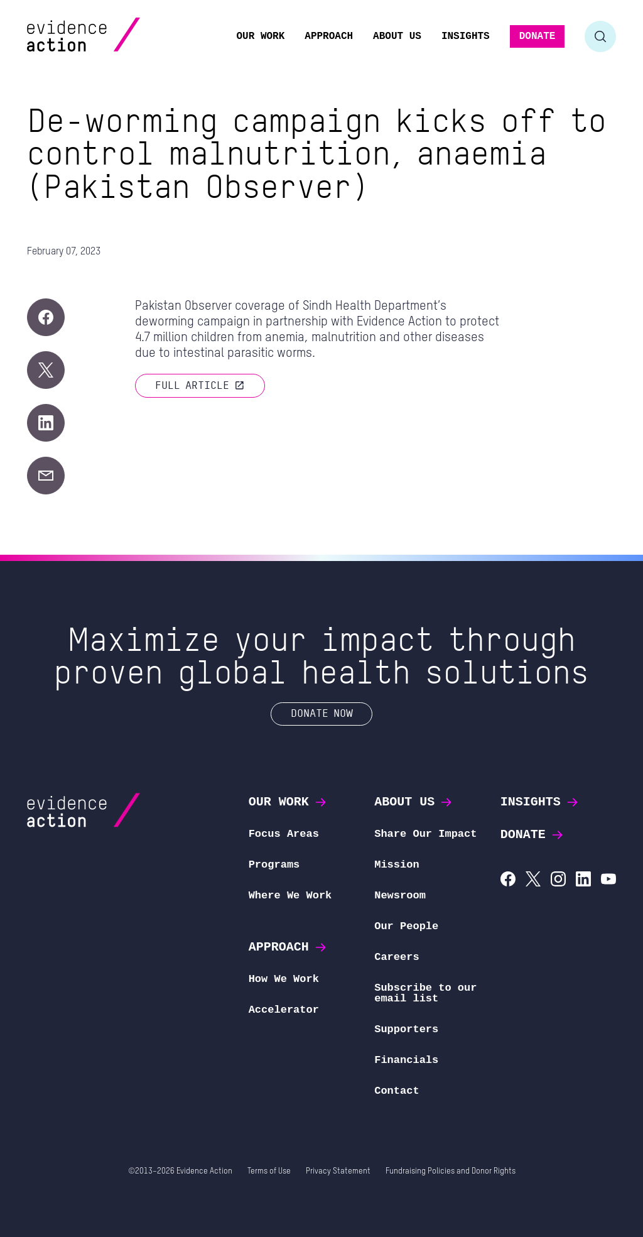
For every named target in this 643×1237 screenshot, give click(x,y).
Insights (540, 801)
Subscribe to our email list (425, 993)
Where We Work (290, 895)
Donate (532, 834)
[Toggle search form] (600, 36)
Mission (396, 865)
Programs (274, 865)
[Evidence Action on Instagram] (558, 880)
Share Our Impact (425, 834)
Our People (406, 926)
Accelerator (284, 1010)
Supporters (406, 1029)
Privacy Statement (338, 1171)
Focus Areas (284, 834)
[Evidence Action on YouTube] (608, 880)
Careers (396, 957)
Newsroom (400, 895)
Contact (396, 1091)
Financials (406, 1060)
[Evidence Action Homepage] (107, 36)
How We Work (284, 979)
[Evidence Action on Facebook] (508, 880)
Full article (200, 384)
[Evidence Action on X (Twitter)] (533, 880)
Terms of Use (269, 1171)
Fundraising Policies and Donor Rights (451, 1171)
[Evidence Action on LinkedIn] (583, 880)
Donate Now (322, 712)
